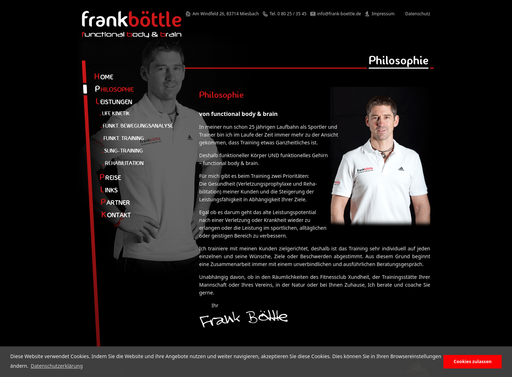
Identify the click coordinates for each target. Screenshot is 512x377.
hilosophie (114, 89)
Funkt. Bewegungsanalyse (136, 126)
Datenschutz (417, 14)
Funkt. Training (122, 138)
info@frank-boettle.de (339, 14)
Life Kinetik (115, 113)
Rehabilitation (123, 163)
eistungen (114, 102)
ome (103, 77)
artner (115, 202)
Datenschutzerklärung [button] (56, 365)
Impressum (383, 14)
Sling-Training (122, 150)
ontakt (116, 215)
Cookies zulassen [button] (473, 362)
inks (109, 190)
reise (110, 178)
